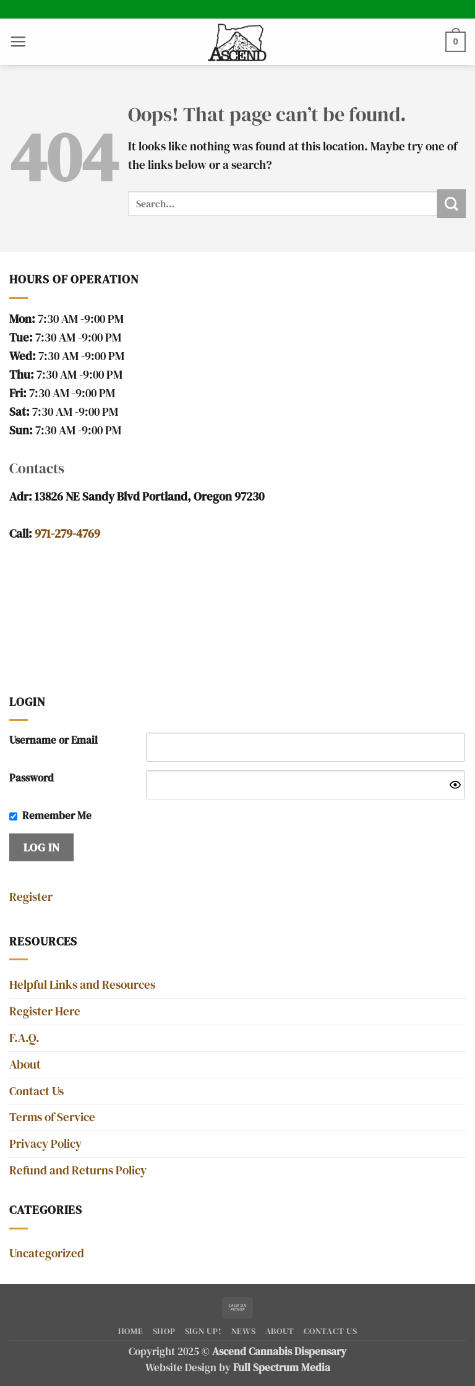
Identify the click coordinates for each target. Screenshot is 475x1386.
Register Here (44, 1011)
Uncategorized (46, 1253)
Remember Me (57, 816)
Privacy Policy (45, 1143)
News (243, 1331)
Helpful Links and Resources (82, 984)
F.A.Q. (24, 1038)
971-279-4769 (67, 533)
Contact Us (36, 1091)
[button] (18, 41)
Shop (164, 1331)
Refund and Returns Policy (78, 1170)
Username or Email (53, 740)
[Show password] (455, 785)
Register (31, 897)
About (25, 1064)
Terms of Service (52, 1117)
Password (31, 778)
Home (130, 1331)
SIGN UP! (203, 1331)
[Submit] (451, 203)
